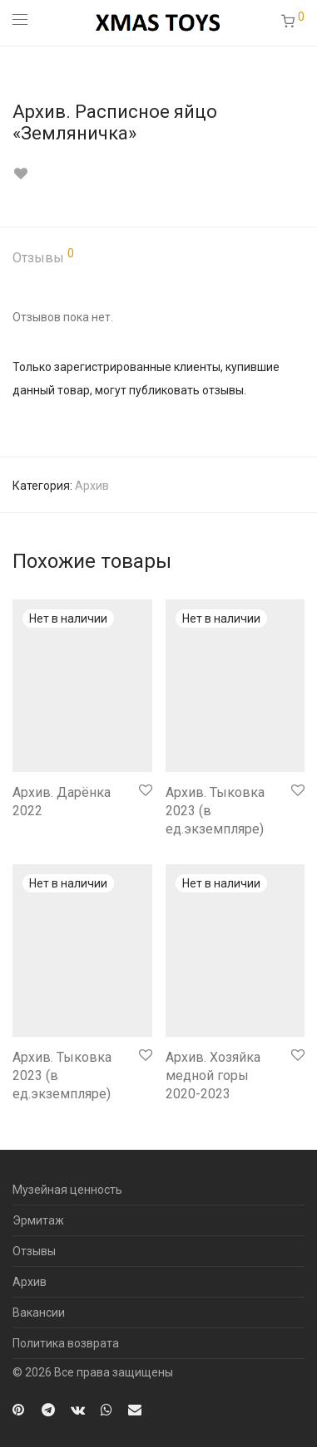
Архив (92, 485)
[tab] (158, 258)
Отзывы (43, 256)
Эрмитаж (38, 1220)
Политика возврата (65, 1343)
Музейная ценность (67, 1189)
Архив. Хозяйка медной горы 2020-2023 (213, 1075)
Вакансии (38, 1312)
